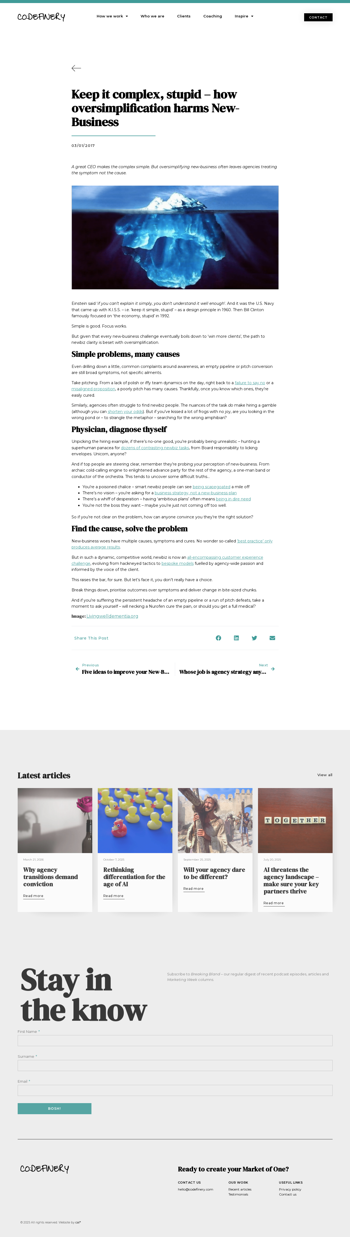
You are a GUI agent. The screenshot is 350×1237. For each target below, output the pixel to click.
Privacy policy (290, 1189)
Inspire (244, 16)
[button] (318, 17)
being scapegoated (211, 486)
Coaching (212, 16)
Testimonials (238, 1194)
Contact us (287, 1194)
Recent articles (239, 1189)
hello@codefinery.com (195, 1189)
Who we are (152, 16)
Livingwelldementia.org (112, 616)
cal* (78, 1222)
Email (23, 1081)
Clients (184, 16)
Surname (26, 1056)
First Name (28, 1031)
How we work (112, 16)
